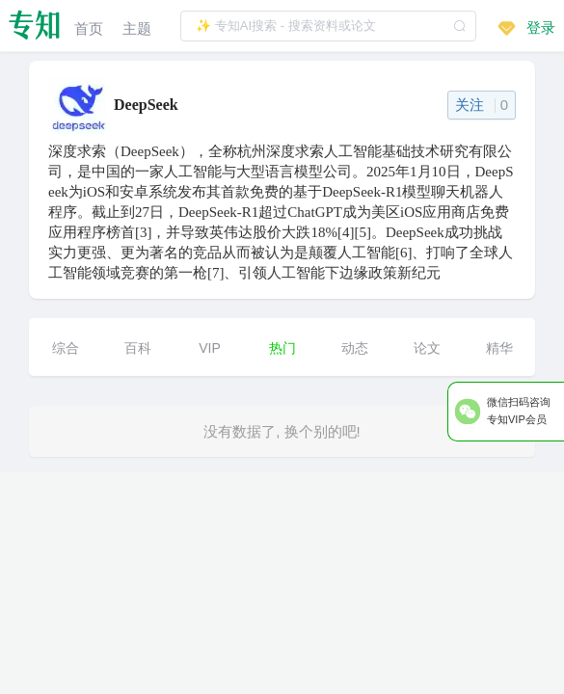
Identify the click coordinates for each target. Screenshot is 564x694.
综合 (65, 348)
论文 (427, 348)
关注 (481, 104)
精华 (499, 348)
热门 (282, 348)
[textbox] (328, 26)
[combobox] (328, 25)
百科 (137, 348)
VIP (210, 348)
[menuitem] (89, 25)
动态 (354, 348)
